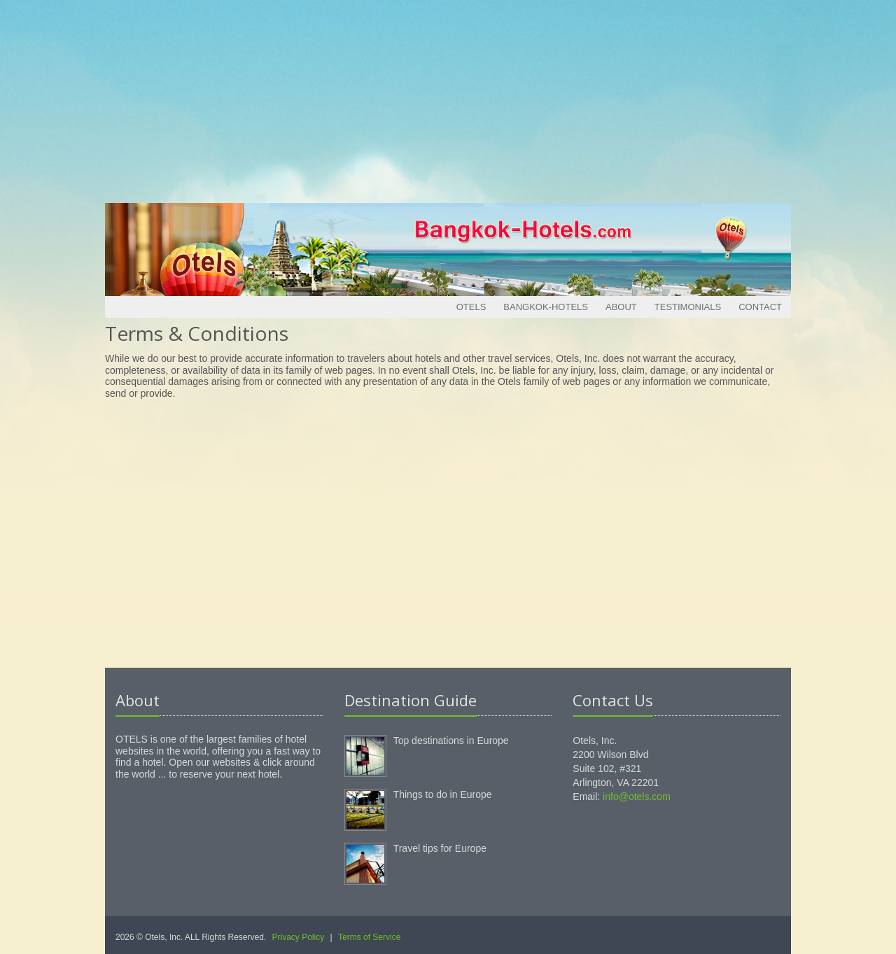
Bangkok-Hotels (545, 307)
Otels (471, 307)
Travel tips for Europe (439, 848)
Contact (760, 307)
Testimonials (687, 307)
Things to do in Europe (442, 794)
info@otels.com (637, 796)
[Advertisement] (448, 98)
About (621, 307)
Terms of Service (369, 937)
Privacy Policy (298, 937)
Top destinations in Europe (451, 740)
